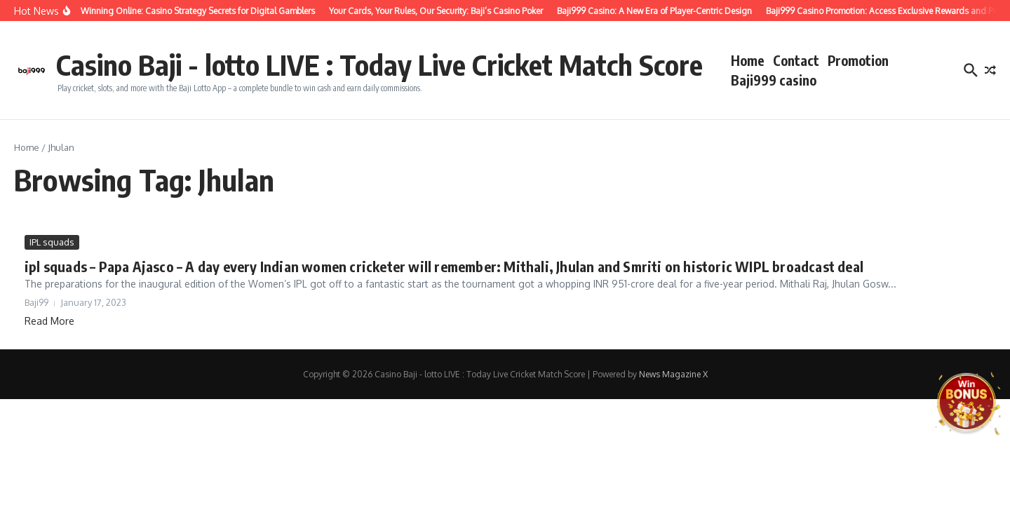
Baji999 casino (773, 80)
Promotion (858, 60)
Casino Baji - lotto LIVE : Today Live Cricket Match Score (379, 64)
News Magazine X (673, 374)
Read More (49, 321)
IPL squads (51, 242)
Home (748, 60)
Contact (796, 60)
